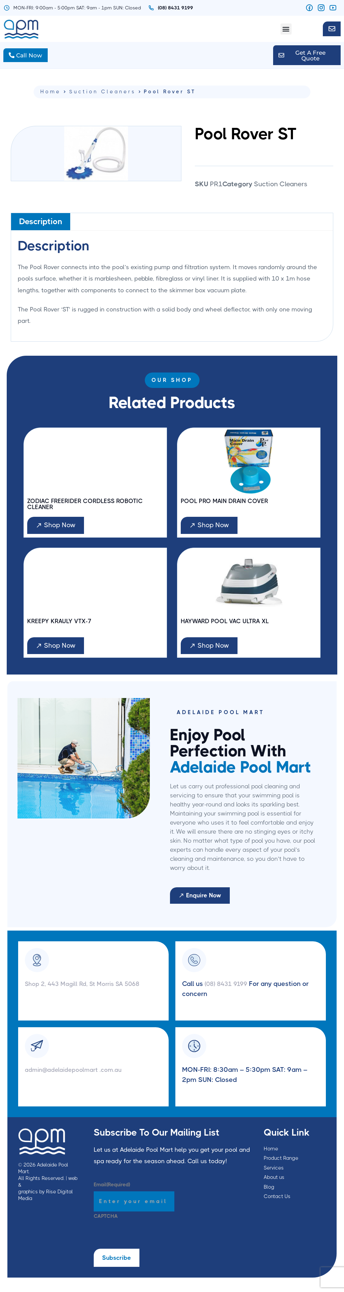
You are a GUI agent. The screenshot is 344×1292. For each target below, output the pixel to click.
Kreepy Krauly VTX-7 (63, 627)
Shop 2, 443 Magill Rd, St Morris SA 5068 (89, 990)
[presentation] (145, 1243)
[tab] (40, 225)
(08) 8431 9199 (230, 990)
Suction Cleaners (102, 95)
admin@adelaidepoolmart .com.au (78, 1076)
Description (40, 225)
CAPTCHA (106, 1223)
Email (112, 1192)
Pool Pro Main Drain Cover (230, 505)
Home (50, 95)
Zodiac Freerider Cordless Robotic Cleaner (92, 508)
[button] (286, 29)
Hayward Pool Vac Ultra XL (230, 627)
